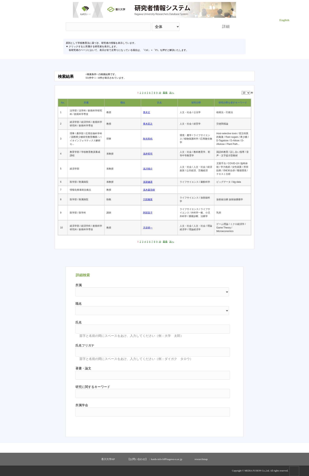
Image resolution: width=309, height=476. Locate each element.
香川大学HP (108, 459)
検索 (197, 26)
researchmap (201, 459)
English (284, 20)
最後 (165, 92)
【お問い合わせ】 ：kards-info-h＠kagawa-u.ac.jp (154, 459)
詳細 (226, 26)
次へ (171, 92)
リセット (220, 425)
